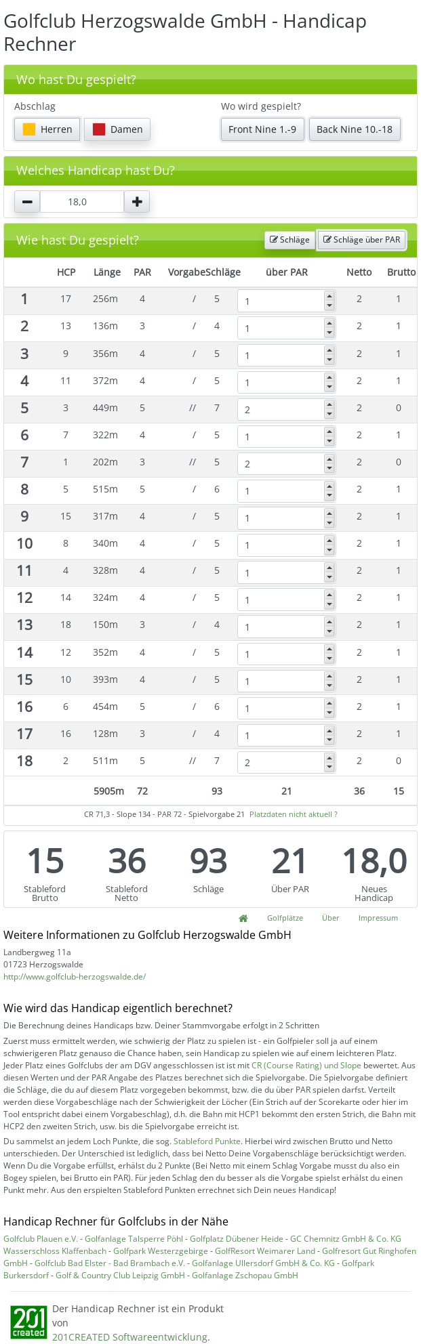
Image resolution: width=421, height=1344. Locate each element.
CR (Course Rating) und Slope (306, 1065)
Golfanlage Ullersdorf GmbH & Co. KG (263, 1263)
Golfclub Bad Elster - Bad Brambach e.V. (110, 1263)
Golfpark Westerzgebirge (160, 1251)
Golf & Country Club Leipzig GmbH (120, 1275)
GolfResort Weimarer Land (265, 1251)
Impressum (378, 917)
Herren (47, 129)
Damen (117, 129)
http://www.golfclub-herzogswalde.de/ (74, 976)
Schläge (290, 239)
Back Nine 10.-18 (355, 129)
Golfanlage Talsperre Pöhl (134, 1238)
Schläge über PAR (361, 239)
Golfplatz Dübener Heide (236, 1238)
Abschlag (35, 106)
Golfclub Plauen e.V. (40, 1238)
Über (331, 917)
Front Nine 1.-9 (262, 129)
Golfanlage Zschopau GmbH (245, 1275)
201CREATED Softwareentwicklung (129, 1336)
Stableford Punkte (207, 1141)
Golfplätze (285, 917)
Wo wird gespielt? (261, 106)
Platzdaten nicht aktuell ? (293, 814)
